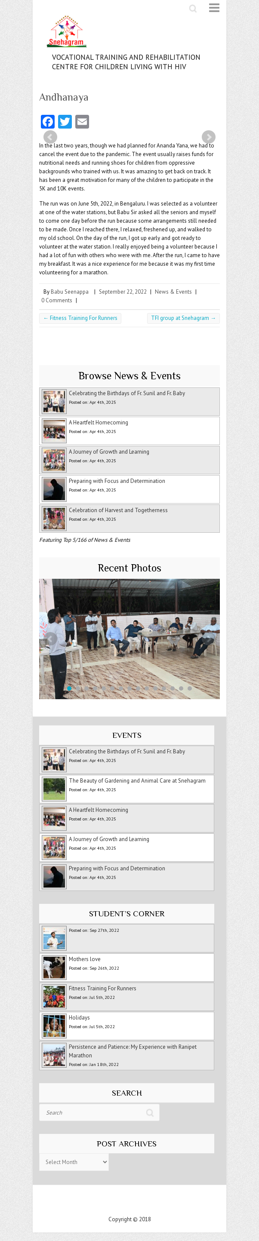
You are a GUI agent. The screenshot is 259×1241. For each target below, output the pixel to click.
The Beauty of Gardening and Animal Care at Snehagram (137, 780)
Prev (50, 137)
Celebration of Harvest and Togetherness (118, 510)
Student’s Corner (126, 913)
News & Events (173, 291)
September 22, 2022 (123, 291)
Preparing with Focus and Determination (117, 481)
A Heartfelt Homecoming (98, 422)
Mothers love (85, 959)
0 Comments (56, 300)
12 (164, 688)
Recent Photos (129, 568)
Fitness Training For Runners (80, 318)
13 (172, 688)
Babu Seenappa (70, 291)
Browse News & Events (129, 375)
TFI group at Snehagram (183, 318)
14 (181, 688)
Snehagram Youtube (138, 1202)
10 (147, 688)
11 (155, 688)
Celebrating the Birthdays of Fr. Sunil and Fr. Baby (127, 393)
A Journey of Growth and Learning (109, 451)
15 (190, 688)
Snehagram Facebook (121, 1202)
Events (127, 735)
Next (209, 137)
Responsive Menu (209, 7)
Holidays (79, 1017)
